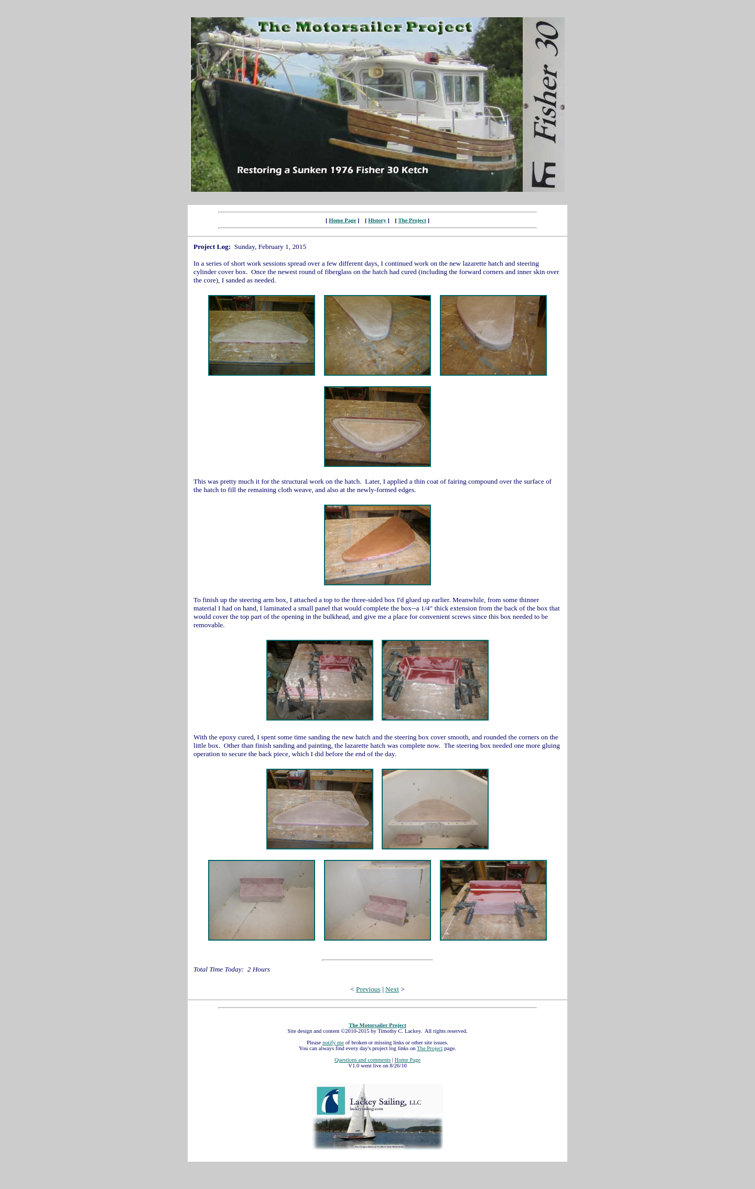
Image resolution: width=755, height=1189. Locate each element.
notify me (333, 1042)
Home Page (342, 220)
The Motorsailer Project (377, 1025)
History (377, 220)
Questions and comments (363, 1060)
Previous (368, 989)
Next (392, 989)
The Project (412, 220)
